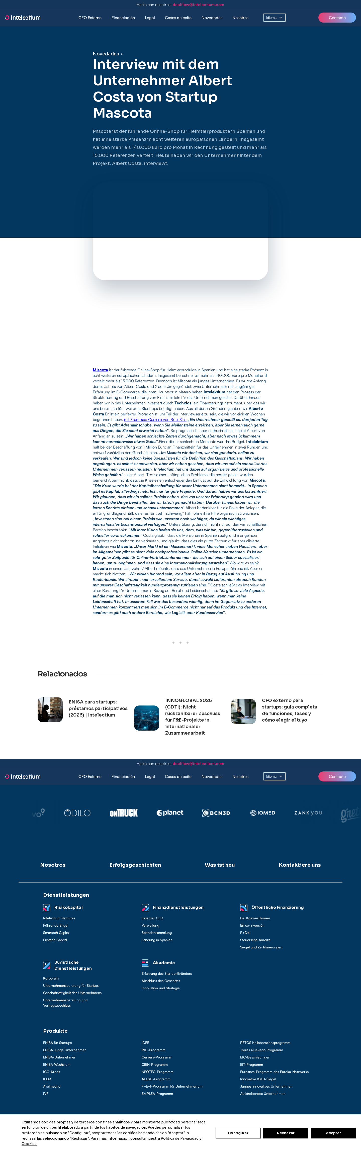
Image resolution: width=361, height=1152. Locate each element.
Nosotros (240, 17)
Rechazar (286, 1133)
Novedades (212, 17)
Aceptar (333, 1133)
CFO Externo (90, 17)
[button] (123, 17)
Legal (150, 17)
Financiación (123, 17)
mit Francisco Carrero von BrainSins (155, 419)
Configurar (238, 1133)
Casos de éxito (178, 17)
